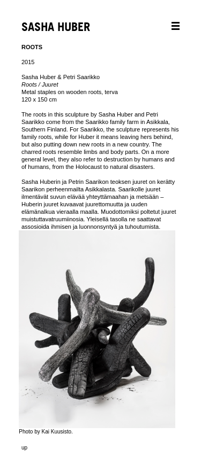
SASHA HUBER (55, 27)
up (24, 448)
